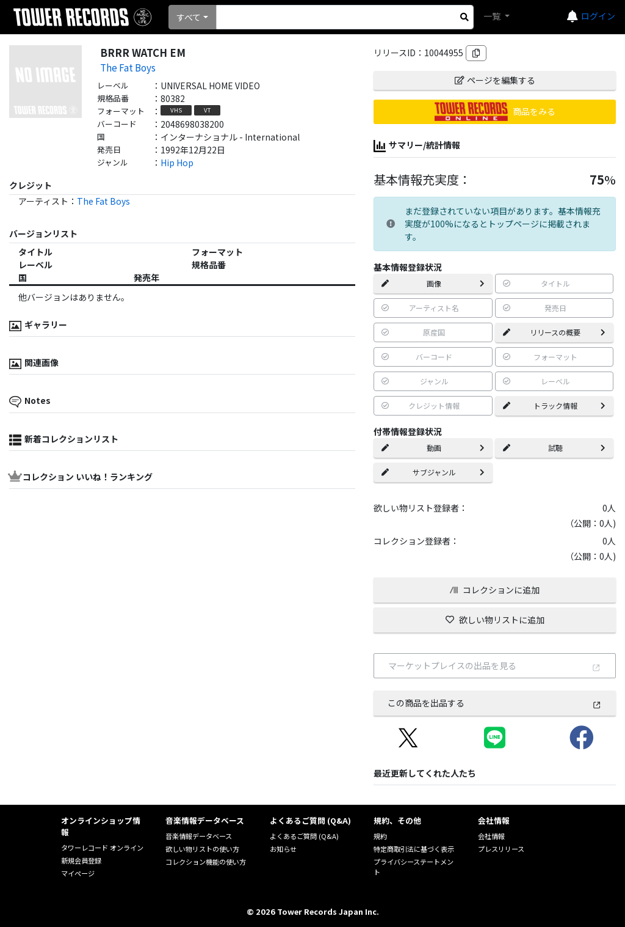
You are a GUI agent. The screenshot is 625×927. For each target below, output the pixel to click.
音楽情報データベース (198, 836)
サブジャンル (432, 472)
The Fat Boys (128, 67)
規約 (380, 836)
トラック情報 (554, 405)
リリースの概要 (554, 332)
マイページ (78, 873)
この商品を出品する (494, 703)
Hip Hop (177, 162)
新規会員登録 (81, 860)
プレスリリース (501, 849)
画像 (432, 283)
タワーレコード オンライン (102, 847)
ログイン (598, 16)
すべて (188, 17)
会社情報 (491, 836)
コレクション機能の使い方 (205, 862)
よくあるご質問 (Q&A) (304, 836)
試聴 (554, 447)
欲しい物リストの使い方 (202, 849)
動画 (432, 447)
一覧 (492, 16)
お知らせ (283, 849)
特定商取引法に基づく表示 (414, 849)
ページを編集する (495, 80)
